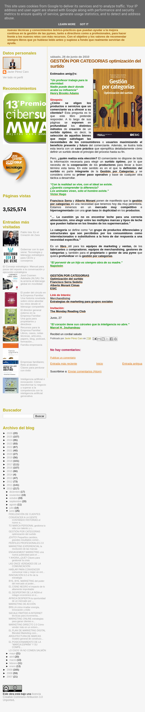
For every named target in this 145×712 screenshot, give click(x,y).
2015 (10, 471)
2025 (10, 436)
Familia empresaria (31, 344)
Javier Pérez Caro (18, 71)
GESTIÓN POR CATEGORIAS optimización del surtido (24, 532)
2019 (10, 457)
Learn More (67, 24)
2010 (10, 488)
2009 (10, 669)
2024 (10, 440)
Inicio (99, 363)
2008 (10, 673)
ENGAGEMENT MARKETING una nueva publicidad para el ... (26, 553)
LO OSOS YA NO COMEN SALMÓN (27, 650)
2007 (10, 676)
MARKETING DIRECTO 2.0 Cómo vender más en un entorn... (26, 625)
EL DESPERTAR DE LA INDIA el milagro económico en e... (25, 593)
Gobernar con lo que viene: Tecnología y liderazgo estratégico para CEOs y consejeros (32, 255)
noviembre (15, 495)
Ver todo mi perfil (13, 77)
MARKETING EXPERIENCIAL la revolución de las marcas (25, 547)
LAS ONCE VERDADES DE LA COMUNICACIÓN (25, 564)
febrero (14, 663)
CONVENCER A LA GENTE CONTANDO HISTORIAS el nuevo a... (24, 520)
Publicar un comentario (63, 357)
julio (12, 507)
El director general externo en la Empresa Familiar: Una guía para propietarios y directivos (31, 317)
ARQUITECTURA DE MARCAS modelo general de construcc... (26, 637)
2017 (10, 464)
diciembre (15, 491)
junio (12, 511)
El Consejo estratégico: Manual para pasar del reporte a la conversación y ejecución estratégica (23, 269)
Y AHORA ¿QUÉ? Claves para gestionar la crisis (24, 559)
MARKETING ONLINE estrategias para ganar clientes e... (26, 620)
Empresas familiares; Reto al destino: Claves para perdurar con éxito (32, 366)
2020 (10, 453)
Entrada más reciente (63, 363)
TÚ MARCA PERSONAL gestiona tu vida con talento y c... (27, 526)
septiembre (16, 501)
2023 (10, 443)
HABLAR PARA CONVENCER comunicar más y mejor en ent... (27, 570)
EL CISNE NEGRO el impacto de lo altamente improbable (27, 587)
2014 (10, 474)
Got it (84, 24)
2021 (10, 450)
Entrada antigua (132, 363)
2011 (10, 484)
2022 (10, 447)
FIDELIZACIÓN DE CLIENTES (24, 514)
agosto (14, 504)
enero (13, 666)
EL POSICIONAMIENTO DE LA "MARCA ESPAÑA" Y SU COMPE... (25, 644)
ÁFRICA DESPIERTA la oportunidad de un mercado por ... (27, 599)
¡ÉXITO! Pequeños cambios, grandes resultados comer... (24, 538)
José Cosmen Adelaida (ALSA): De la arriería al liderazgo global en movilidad (33, 279)
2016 (10, 467)
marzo (13, 660)
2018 (10, 460)
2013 (10, 478)
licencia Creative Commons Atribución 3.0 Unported (23, 697)
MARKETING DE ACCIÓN (22, 604)
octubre (14, 498)
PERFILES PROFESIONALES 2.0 (26, 543)
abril (12, 656)
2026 (10, 433)
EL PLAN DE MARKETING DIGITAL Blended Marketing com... (27, 631)
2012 (10, 481)
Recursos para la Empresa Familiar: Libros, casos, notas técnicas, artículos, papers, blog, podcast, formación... (33, 334)
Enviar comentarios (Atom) (85, 371)
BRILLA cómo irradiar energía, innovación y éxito (24, 608)
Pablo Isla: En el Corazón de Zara (30, 233)
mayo (13, 653)
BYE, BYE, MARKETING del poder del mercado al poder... (26, 582)
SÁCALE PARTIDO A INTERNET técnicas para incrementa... (25, 614)
